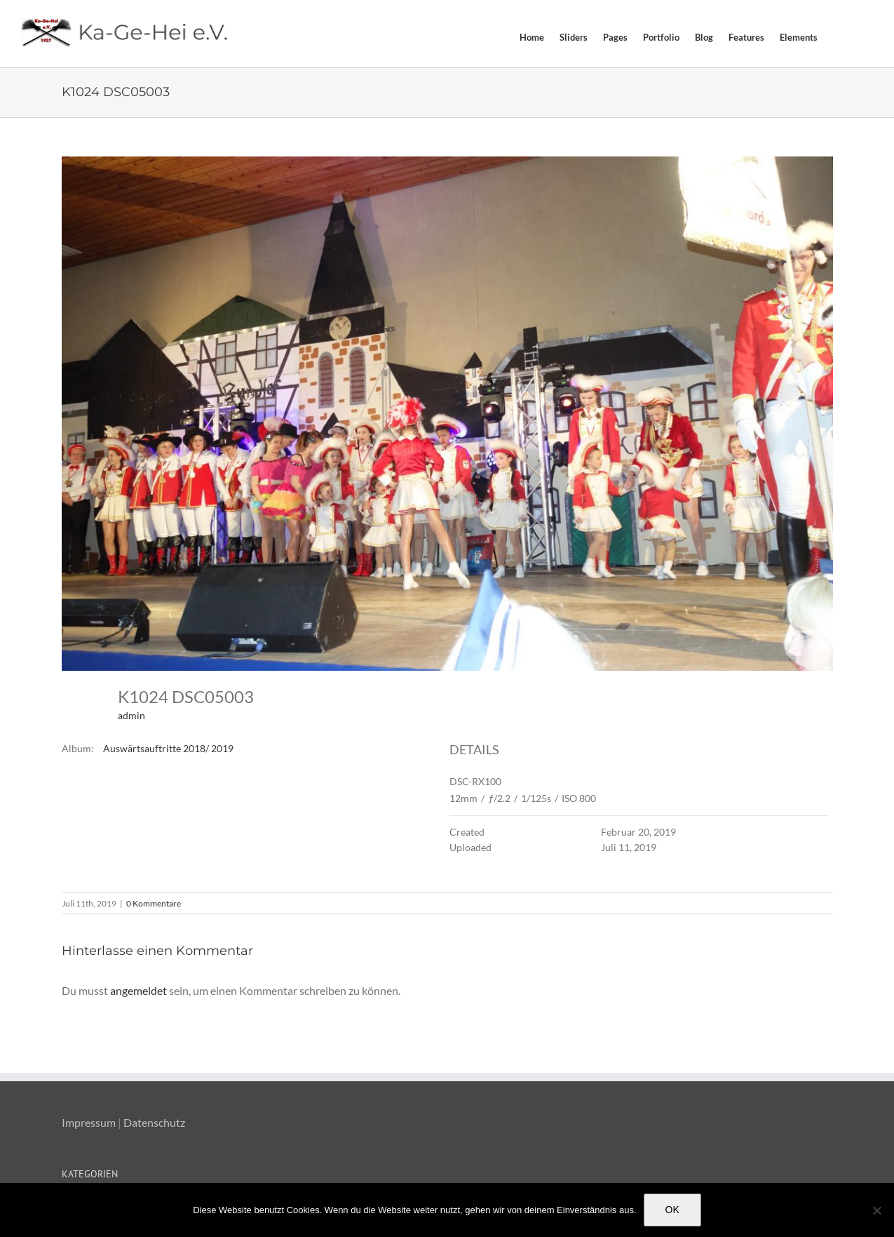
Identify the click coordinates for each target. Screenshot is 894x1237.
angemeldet (138, 990)
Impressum (89, 1122)
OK (672, 1209)
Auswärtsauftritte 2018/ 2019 (168, 748)
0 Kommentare (153, 903)
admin (131, 715)
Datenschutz (154, 1122)
